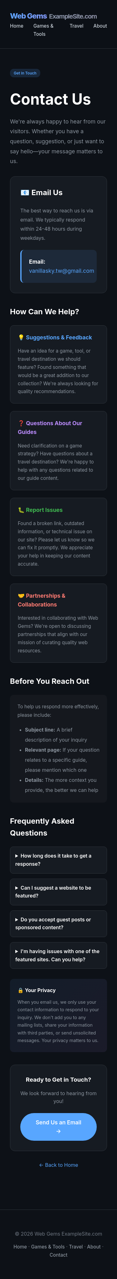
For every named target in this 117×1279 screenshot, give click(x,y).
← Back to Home (58, 1165)
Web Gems (53, 16)
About (100, 26)
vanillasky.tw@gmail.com (61, 270)
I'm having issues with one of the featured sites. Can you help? (57, 955)
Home (16, 26)
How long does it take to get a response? (53, 860)
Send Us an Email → (58, 1126)
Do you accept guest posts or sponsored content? (53, 923)
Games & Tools (48, 1247)
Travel (76, 26)
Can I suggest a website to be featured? (53, 892)
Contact (58, 1255)
